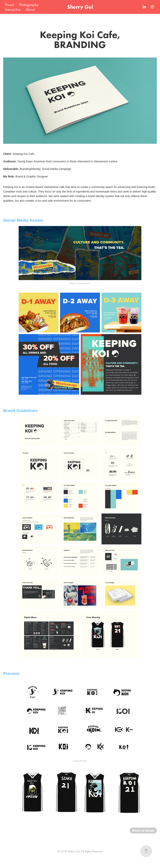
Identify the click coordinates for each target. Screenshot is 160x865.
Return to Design (143, 830)
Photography (28, 4)
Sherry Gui (80, 7)
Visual (9, 4)
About (30, 9)
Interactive (13, 9)
